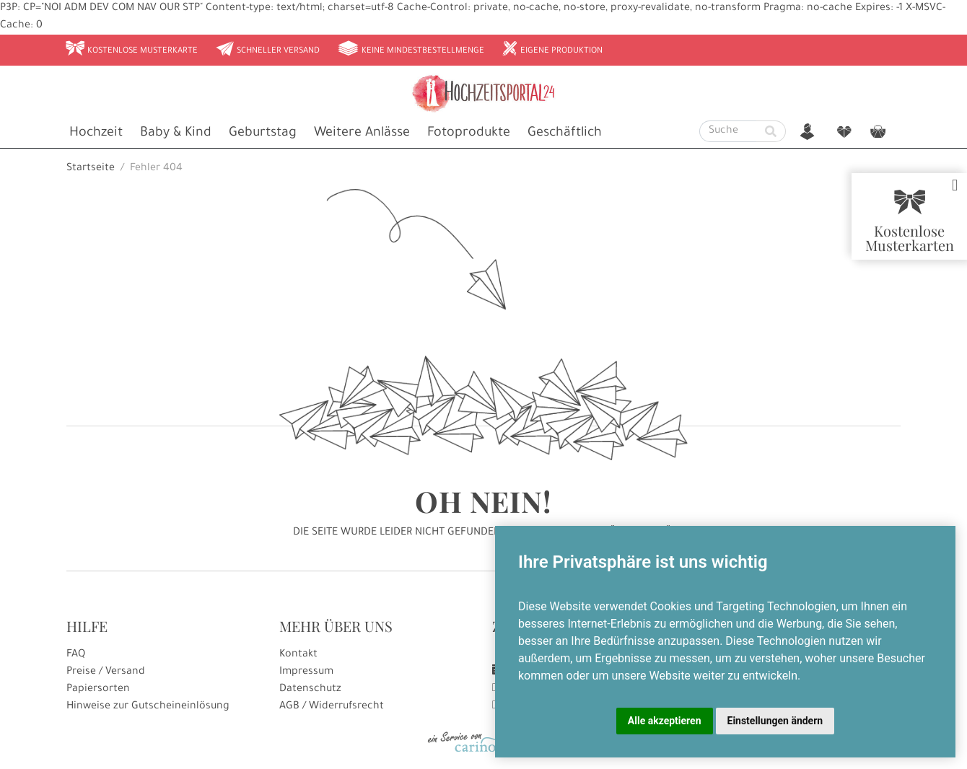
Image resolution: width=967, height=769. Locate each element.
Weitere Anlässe (362, 133)
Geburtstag (263, 133)
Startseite (90, 169)
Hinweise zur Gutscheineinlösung (147, 707)
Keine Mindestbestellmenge (410, 50)
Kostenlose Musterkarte (131, 50)
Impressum (306, 672)
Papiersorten (98, 689)
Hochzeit (96, 133)
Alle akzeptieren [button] (664, 720)
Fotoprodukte (468, 133)
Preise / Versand (105, 672)
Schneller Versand (267, 50)
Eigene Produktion (552, 50)
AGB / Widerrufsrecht (331, 707)
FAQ (75, 655)
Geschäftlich (565, 133)
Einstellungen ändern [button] (775, 720)
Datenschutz (310, 689)
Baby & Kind (175, 133)
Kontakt (298, 655)
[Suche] (728, 131)
